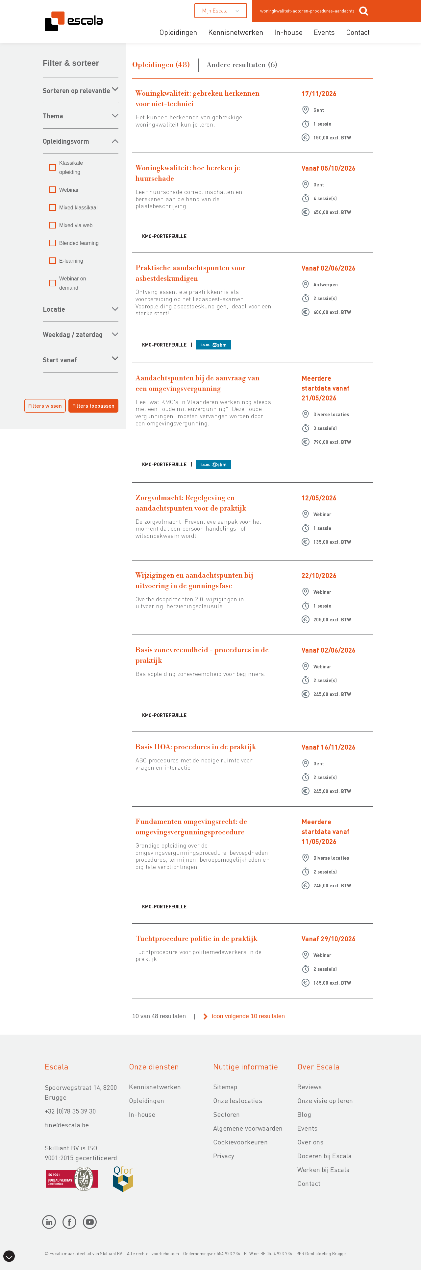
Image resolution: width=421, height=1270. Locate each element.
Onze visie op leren (325, 1100)
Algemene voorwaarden (248, 1128)
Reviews (309, 1086)
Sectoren (226, 1114)
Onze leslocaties (237, 1100)
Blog (304, 1114)
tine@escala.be (67, 1124)
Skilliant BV (111, 1253)
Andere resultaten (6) (242, 64)
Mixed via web (75, 225)
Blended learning (79, 243)
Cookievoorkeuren (240, 1142)
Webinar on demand (72, 283)
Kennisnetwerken (235, 31)
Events (324, 31)
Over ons (310, 1142)
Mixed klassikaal (78, 207)
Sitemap (225, 1086)
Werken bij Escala (323, 1169)
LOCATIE (54, 309)
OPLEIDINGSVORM (66, 141)
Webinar (69, 190)
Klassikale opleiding (71, 167)
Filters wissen (45, 405)
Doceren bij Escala (324, 1155)
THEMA (53, 115)
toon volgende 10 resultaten (248, 1016)
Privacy (223, 1155)
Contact (358, 31)
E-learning (71, 261)
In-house (288, 31)
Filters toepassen (93, 405)
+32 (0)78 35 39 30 (70, 1111)
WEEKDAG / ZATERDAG (73, 334)
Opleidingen (178, 31)
